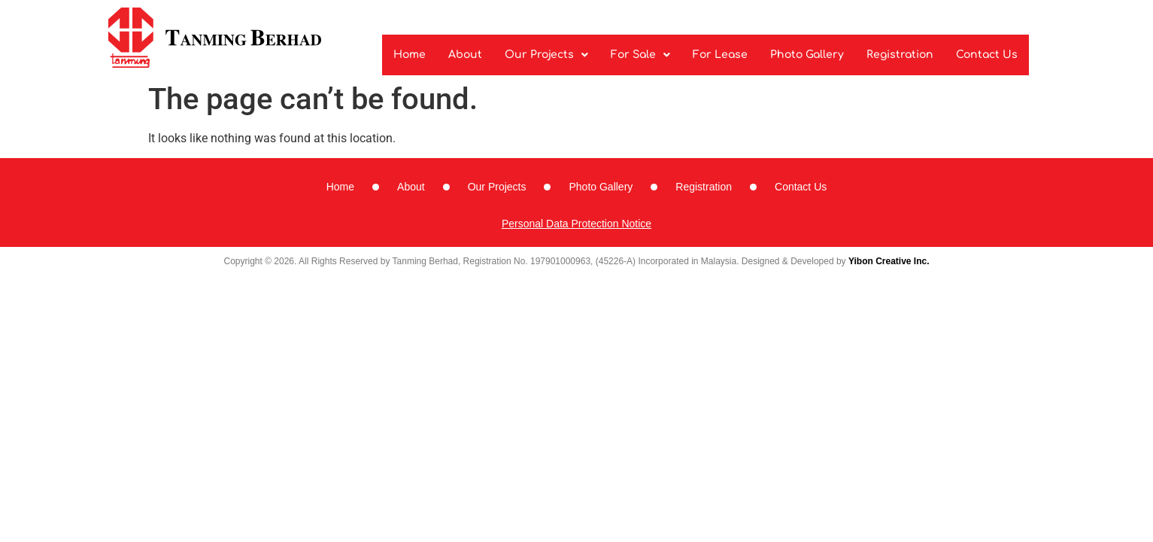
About (465, 54)
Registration (899, 54)
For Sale (640, 54)
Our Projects (546, 54)
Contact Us (987, 54)
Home (409, 54)
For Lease (720, 54)
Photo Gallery (807, 54)
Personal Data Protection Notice (576, 224)
